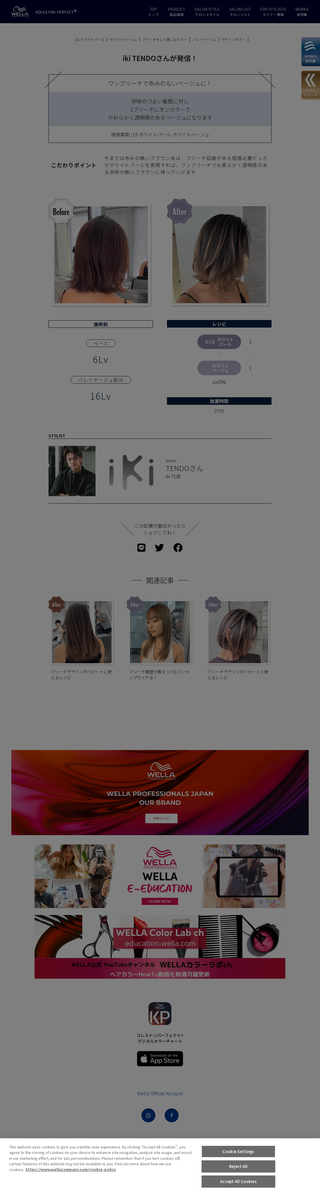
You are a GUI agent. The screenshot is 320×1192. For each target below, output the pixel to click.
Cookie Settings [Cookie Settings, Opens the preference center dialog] (238, 1179)
